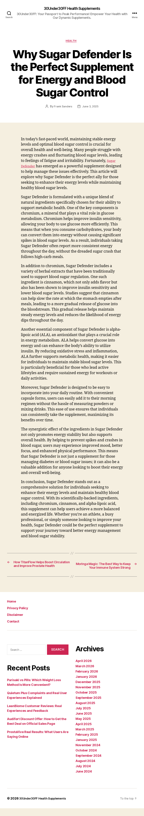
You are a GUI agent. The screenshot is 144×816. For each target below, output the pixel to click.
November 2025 (88, 695)
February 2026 (87, 679)
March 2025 (85, 737)
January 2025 (86, 747)
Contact (15, 628)
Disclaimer (17, 622)
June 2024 (84, 779)
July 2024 (83, 774)
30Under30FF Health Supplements (72, 9)
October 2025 (86, 700)
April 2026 (84, 668)
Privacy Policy (21, 615)
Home (13, 608)
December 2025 (88, 689)
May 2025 (83, 726)
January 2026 (86, 684)
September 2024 (88, 763)
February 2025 (87, 742)
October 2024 (86, 758)
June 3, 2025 (90, 108)
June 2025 (84, 721)
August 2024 (85, 768)
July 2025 (83, 716)
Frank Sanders (63, 108)
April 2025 (84, 732)
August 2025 (85, 711)
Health (72, 42)
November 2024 (88, 753)
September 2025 (88, 705)
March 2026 (85, 674)
